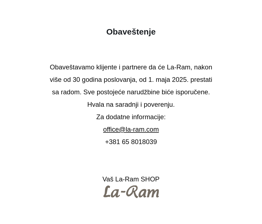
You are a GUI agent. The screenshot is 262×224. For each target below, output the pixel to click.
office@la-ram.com (131, 129)
